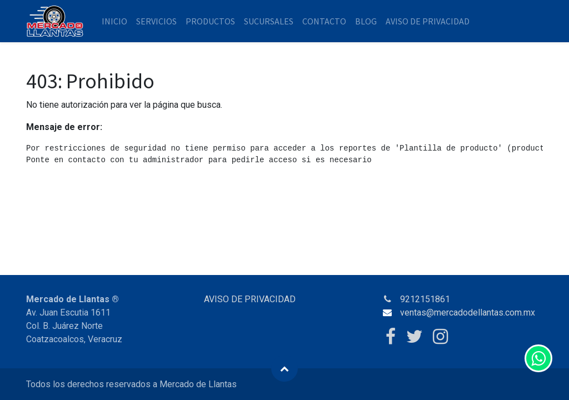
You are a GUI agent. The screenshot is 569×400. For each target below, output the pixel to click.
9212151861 (425, 299)
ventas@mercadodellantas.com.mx (467, 312)
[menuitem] (114, 21)
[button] (284, 368)
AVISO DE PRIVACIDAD (250, 299)
